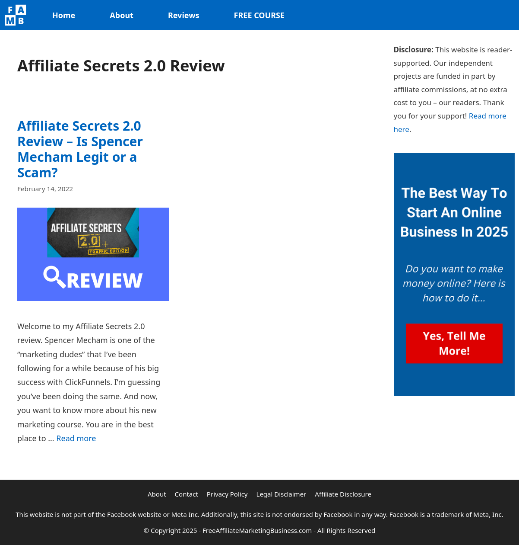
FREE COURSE (259, 15)
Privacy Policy (227, 494)
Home (63, 15)
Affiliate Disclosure (343, 494)
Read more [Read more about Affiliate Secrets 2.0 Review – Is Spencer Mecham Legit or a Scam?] (76, 438)
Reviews (183, 15)
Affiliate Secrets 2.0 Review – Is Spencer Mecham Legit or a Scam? (80, 149)
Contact (186, 494)
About (121, 15)
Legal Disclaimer (281, 494)
